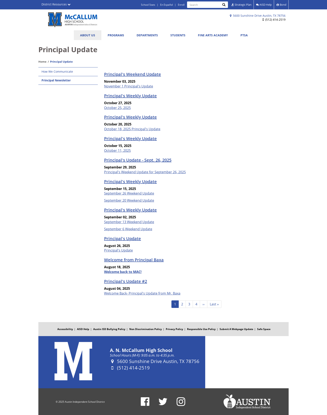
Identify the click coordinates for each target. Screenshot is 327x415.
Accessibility (65, 329)
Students (177, 35)
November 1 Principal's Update (128, 86)
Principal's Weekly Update (130, 96)
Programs (116, 35)
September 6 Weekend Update (128, 229)
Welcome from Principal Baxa (134, 260)
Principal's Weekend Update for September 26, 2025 (145, 172)
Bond (281, 4)
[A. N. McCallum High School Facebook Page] (145, 404)
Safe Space (263, 329)
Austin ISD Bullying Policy (109, 329)
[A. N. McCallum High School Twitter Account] (163, 404)
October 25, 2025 (117, 107)
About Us (87, 35)
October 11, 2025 (117, 150)
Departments (147, 35)
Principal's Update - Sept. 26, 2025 (137, 160)
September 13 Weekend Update (129, 222)
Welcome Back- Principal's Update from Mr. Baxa (142, 293)
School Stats (148, 4)
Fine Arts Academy (213, 35)
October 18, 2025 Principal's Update (132, 129)
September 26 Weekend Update (129, 193)
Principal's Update (122, 238)
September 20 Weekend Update (129, 200)
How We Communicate (57, 71)
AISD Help (264, 4)
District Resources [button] (56, 4)
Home (42, 61)
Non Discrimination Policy (145, 329)
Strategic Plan (241, 4)
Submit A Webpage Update (236, 329)
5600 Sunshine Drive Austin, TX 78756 (257, 16)
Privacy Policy (174, 329)
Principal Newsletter (56, 80)
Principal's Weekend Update (132, 74)
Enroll (181, 4)
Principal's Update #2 (125, 281)
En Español (166, 4)
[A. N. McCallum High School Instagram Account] (181, 404)
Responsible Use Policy (201, 329)
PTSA (244, 35)
